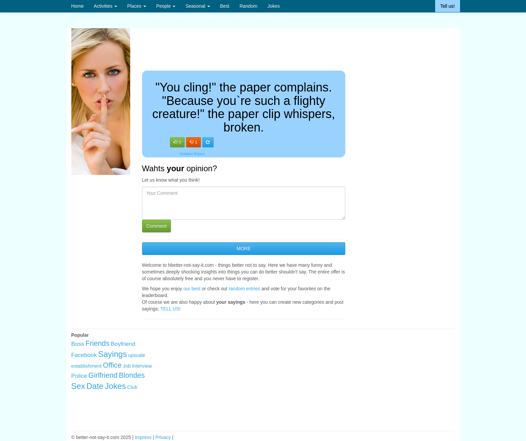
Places (136, 6)
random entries (244, 288)
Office (112, 365)
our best (192, 288)
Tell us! (447, 6)
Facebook (84, 355)
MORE (244, 248)
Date (95, 386)
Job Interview (137, 366)
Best (225, 6)
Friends (97, 343)
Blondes (132, 375)
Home (77, 6)
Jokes (274, 6)
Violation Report (192, 154)
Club (132, 387)
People (165, 6)
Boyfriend (123, 343)
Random (248, 6)
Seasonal (197, 6)
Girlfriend (103, 375)
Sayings (112, 354)
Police (79, 375)
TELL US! (171, 308)
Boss (77, 343)
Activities (105, 6)
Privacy (163, 437)
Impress (143, 437)
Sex (78, 386)
